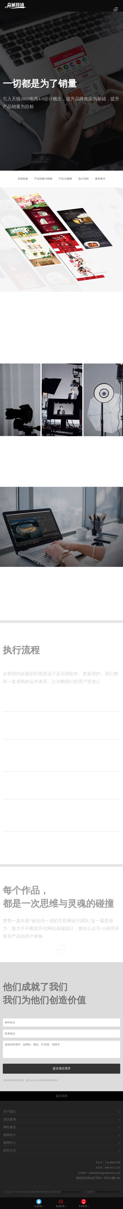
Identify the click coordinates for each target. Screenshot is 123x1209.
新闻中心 (9, 1142)
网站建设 (9, 1127)
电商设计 (9, 1135)
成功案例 (9, 1119)
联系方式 (9, 1150)
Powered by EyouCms (71, 1192)
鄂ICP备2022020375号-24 (108, 1192)
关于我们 (9, 1111)
